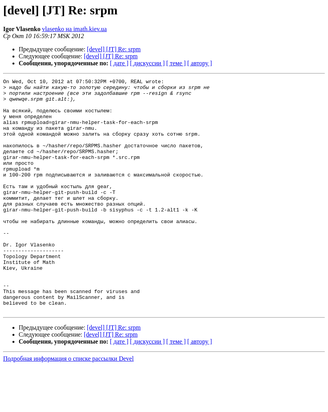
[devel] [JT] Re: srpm (113, 49)
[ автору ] (199, 63)
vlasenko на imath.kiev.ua (74, 29)
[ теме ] (176, 63)
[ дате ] (119, 63)
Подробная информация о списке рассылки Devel (68, 405)
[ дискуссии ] (147, 63)
